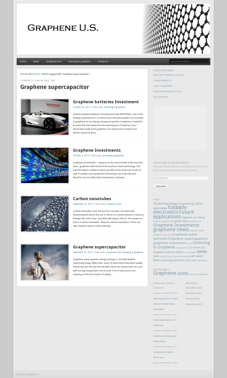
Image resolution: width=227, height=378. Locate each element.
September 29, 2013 (83, 204)
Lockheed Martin (174, 252)
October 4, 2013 (81, 155)
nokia (156, 256)
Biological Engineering (180, 203)
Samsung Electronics (173, 260)
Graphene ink (195, 221)
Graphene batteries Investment (106, 101)
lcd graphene (181, 248)
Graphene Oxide (196, 230)
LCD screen (194, 247)
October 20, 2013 (81, 107)
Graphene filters (180, 221)
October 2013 (193, 298)
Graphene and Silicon (193, 217)
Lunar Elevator (190, 252)
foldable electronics (170, 209)
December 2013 (194, 287)
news (202, 251)
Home (23, 61)
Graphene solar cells (162, 235)
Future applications (173, 214)
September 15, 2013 (83, 252)
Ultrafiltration (201, 260)
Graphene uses (53, 61)
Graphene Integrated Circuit (167, 91)
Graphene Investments (97, 150)
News (36, 61)
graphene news (171, 229)
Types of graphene (163, 86)
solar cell (190, 260)
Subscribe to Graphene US (171, 162)
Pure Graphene (160, 96)
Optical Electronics (181, 256)
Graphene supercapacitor (99, 247)
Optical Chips (166, 256)
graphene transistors (169, 243)
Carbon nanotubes (92, 198)
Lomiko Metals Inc (162, 80)
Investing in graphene (79, 61)
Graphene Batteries (162, 221)
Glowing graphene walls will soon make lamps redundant (165, 303)
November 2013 (194, 293)
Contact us (103, 61)
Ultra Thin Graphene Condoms (168, 75)
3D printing (160, 203)
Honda (190, 243)
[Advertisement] (179, 127)
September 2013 (194, 304)
